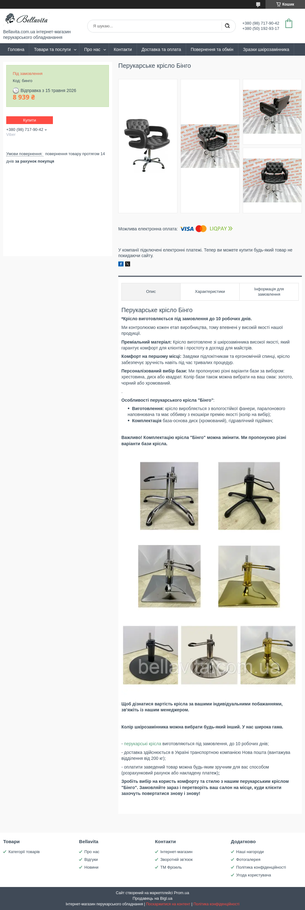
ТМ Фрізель (171, 867)
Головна (16, 49)
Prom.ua (181, 892)
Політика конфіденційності (261, 867)
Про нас (92, 49)
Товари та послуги (52, 49)
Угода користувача (253, 875)
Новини (91, 867)
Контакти (123, 49)
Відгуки (91, 859)
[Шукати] (227, 26)
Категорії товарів (24, 851)
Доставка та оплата (161, 49)
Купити (29, 120)
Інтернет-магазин (176, 851)
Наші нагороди (250, 851)
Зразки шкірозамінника (266, 49)
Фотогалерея (248, 859)
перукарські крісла (142, 743)
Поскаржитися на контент (168, 904)
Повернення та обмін (212, 49)
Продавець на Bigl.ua (152, 898)
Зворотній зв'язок (176, 859)
